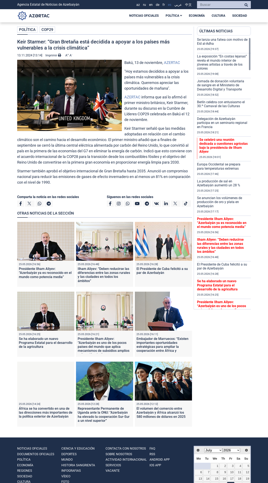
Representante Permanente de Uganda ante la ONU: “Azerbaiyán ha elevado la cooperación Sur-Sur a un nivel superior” (104, 415)
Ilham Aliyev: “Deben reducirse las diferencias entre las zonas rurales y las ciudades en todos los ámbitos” (104, 275)
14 (208, 478)
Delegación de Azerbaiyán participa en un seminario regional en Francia (222, 123)
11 (239, 472)
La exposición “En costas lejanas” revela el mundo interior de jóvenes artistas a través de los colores (222, 62)
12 (247, 472)
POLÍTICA (174, 16)
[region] (224, 173)
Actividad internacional (126, 459)
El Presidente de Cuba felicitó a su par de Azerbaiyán (162, 271)
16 (224, 478)
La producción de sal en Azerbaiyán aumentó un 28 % (218, 183)
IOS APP (155, 465)
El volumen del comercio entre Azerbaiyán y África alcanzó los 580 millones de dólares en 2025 (161, 412)
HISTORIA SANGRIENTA (78, 465)
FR (163, 5)
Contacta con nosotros (126, 448)
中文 (188, 5)
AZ (138, 5)
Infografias (71, 471)
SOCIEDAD (239, 16)
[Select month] (213, 450)
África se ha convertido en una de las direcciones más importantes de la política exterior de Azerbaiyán (45, 412)
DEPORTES (69, 454)
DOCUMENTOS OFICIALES (35, 454)
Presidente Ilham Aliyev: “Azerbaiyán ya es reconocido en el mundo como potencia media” (45, 273)
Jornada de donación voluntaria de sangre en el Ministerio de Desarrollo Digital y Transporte (220, 85)
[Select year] (231, 450)
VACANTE (113, 471)
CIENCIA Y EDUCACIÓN (78, 448)
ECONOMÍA (197, 16)
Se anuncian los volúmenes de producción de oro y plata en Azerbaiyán (219, 202)
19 (247, 478)
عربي (178, 5)
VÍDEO (65, 476)
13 (200, 478)
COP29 (47, 29)
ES (169, 5)
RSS (152, 454)
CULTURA (218, 16)
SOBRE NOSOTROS (119, 454)
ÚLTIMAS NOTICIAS (216, 31)
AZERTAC (172, 62)
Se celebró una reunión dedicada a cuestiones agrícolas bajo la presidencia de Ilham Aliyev (223, 146)
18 (239, 478)
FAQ (152, 448)
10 (231, 472)
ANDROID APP (159, 459)
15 (216, 478)
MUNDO (67, 459)
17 (231, 478)
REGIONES (24, 471)
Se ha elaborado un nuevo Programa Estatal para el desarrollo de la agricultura (45, 343)
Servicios (113, 465)
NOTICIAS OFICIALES (144, 16)
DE (157, 5)
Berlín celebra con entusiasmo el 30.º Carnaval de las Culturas (221, 104)
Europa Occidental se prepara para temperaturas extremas (218, 166)
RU (144, 5)
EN (151, 5)
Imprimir (53, 55)
